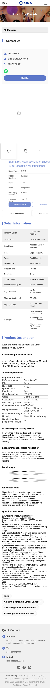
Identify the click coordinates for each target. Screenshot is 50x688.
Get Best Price (40, 204)
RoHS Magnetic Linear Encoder (20, 608)
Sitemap (22, 675)
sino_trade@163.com (18, 59)
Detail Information (17, 213)
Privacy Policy (11, 675)
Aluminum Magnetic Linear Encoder (22, 602)
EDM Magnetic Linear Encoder (19, 613)
